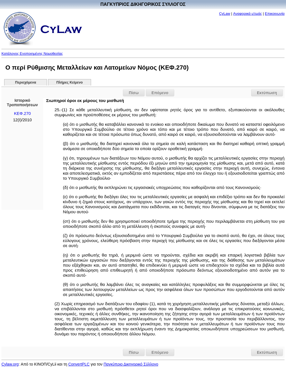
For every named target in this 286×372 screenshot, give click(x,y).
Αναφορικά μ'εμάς (247, 13)
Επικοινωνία (275, 13)
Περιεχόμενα (25, 82)
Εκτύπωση (267, 93)
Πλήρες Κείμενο (69, 82)
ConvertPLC (78, 364)
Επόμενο (160, 93)
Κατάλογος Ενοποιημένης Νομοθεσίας (32, 53)
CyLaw (224, 13)
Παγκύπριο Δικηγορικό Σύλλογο (131, 364)
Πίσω (134, 93)
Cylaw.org (9, 364)
